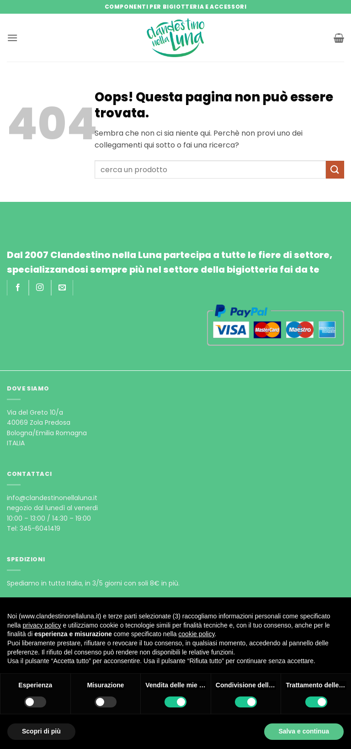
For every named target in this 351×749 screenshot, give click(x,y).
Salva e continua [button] (304, 731)
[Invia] (335, 170)
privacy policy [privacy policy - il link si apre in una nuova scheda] (41, 625)
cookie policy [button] (196, 634)
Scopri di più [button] (41, 731)
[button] (12, 37)
